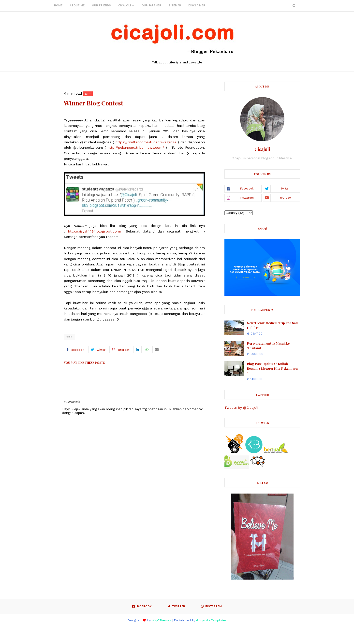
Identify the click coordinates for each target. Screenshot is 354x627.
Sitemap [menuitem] (175, 5)
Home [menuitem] (58, 5)
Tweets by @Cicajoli (241, 407)
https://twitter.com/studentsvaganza (146, 142)
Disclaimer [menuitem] (196, 5)
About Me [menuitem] (77, 5)
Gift (69, 336)
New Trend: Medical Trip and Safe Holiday (272, 325)
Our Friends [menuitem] (101, 5)
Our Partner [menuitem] (151, 5)
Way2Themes (161, 620)
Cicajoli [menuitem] (124, 5)
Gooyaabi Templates (211, 620)
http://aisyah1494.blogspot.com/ (94, 231)
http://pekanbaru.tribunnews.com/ (136, 147)
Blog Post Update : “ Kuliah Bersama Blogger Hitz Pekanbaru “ (272, 368)
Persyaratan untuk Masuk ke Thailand (268, 345)
